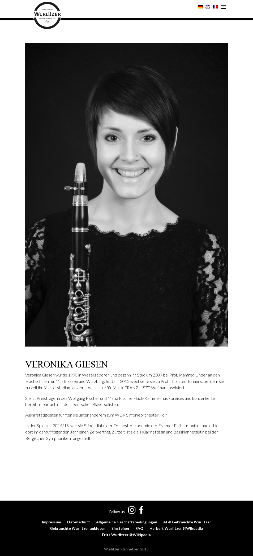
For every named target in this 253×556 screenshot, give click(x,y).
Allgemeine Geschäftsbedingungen (126, 522)
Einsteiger (121, 528)
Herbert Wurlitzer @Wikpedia (176, 528)
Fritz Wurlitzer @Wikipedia (126, 534)
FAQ (139, 528)
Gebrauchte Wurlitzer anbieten (77, 528)
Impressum (51, 522)
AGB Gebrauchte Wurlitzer (187, 522)
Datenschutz (78, 522)
